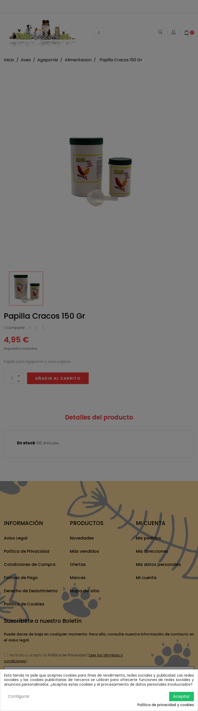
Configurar (19, 696)
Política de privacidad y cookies (165, 705)
